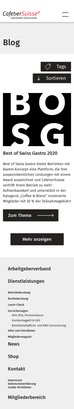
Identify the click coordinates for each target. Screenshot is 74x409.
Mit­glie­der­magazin (20, 336)
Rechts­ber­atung (18, 298)
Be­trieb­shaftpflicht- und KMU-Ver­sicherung (39, 325)
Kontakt (16, 369)
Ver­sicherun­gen (18, 311)
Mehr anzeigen (37, 239)
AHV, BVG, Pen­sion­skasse (27, 315)
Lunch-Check (16, 305)
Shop (13, 356)
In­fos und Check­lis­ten (21, 330)
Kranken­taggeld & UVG (26, 320)
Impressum (15, 380)
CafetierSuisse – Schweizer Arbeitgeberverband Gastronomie (21, 15)
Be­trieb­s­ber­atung (19, 292)
